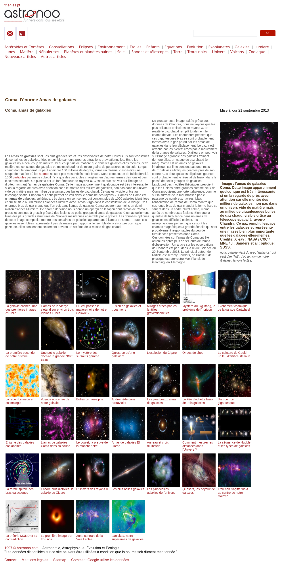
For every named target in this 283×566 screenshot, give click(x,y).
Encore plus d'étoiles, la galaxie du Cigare (57, 489)
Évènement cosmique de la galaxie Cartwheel (234, 306)
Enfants (152, 46)
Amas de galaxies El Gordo (128, 442)
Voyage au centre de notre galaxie (57, 399)
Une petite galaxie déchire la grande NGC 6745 (57, 354)
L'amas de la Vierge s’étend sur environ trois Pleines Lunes (57, 308)
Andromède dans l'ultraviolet (128, 399)
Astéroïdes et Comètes (24, 46)
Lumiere (261, 46)
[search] (224, 33)
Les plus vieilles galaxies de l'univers (163, 489)
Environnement (111, 46)
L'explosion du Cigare (163, 350)
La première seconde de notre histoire (22, 352)
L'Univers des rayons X (92, 487)
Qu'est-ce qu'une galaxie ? (128, 352)
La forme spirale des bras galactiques (22, 489)
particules (19, 177)
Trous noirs (197, 51)
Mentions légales (35, 560)
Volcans (237, 51)
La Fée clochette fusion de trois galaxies (199, 399)
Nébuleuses (48, 51)
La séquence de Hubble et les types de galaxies (234, 442)
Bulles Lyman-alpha (92, 397)
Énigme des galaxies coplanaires (22, 442)
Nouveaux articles (20, 56)
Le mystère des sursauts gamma (92, 352)
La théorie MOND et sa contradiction (22, 535)
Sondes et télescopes (150, 51)
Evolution (195, 46)
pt (18, 5)
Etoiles (135, 46)
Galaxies (242, 46)
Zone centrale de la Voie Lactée (92, 535)
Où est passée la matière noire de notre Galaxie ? (92, 308)
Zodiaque (257, 51)
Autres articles (53, 56)
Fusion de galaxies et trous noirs (128, 306)
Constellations (61, 46)
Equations (173, 46)
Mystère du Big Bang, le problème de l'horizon (199, 306)
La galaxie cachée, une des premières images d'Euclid (22, 308)
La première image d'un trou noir (57, 535)
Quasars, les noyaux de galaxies (199, 489)
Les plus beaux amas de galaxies (163, 399)
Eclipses (86, 46)
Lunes (9, 51)
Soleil (121, 51)
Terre (177, 51)
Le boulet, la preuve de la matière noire (92, 442)
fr (5, 5)
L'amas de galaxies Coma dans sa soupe (57, 442)
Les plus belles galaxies (128, 487)
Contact (10, 560)
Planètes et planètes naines (88, 51)
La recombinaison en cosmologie (22, 399)
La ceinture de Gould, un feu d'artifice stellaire (234, 352)
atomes (44, 174)
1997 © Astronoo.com (21, 548)
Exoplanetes (219, 46)
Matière (26, 51)
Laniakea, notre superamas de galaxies (128, 535)
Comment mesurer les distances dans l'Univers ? (199, 444)
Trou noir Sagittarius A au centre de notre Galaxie (234, 491)
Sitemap (59, 560)
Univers (219, 51)
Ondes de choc (199, 350)
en (9, 5)
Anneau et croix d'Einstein (163, 442)
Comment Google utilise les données (100, 560)
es (14, 5)
